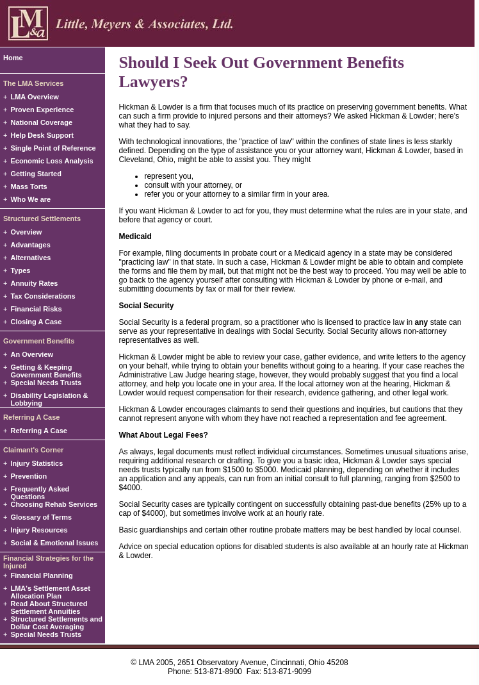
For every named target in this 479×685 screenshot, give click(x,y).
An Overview (31, 354)
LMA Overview (34, 97)
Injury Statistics (36, 463)
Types (20, 270)
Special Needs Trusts (45, 382)
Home (13, 58)
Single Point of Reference (52, 148)
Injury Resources (38, 530)
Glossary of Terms (41, 517)
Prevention (28, 476)
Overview (26, 232)
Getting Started (35, 173)
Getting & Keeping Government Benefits (45, 371)
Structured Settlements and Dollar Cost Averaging (56, 623)
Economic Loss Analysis (51, 161)
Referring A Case (38, 430)
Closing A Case (35, 322)
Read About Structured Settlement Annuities (48, 607)
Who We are (30, 199)
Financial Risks (35, 309)
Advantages (30, 245)
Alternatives (30, 257)
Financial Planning (41, 575)
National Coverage (41, 122)
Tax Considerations (42, 296)
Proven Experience (42, 109)
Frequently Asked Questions (39, 492)
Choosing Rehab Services (53, 504)
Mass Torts (28, 186)
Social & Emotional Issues (54, 543)
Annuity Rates (34, 283)
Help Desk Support (41, 135)
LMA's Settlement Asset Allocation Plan (50, 592)
